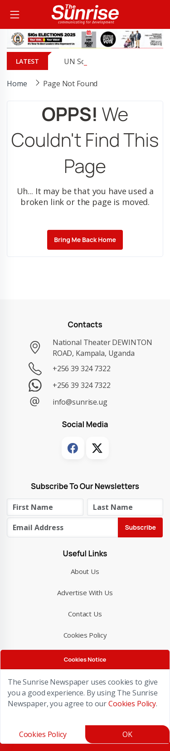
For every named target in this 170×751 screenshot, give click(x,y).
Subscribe (140, 527)
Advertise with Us (85, 592)
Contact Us (85, 613)
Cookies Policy (85, 634)
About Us (85, 571)
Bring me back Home (85, 239)
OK (127, 734)
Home (17, 84)
